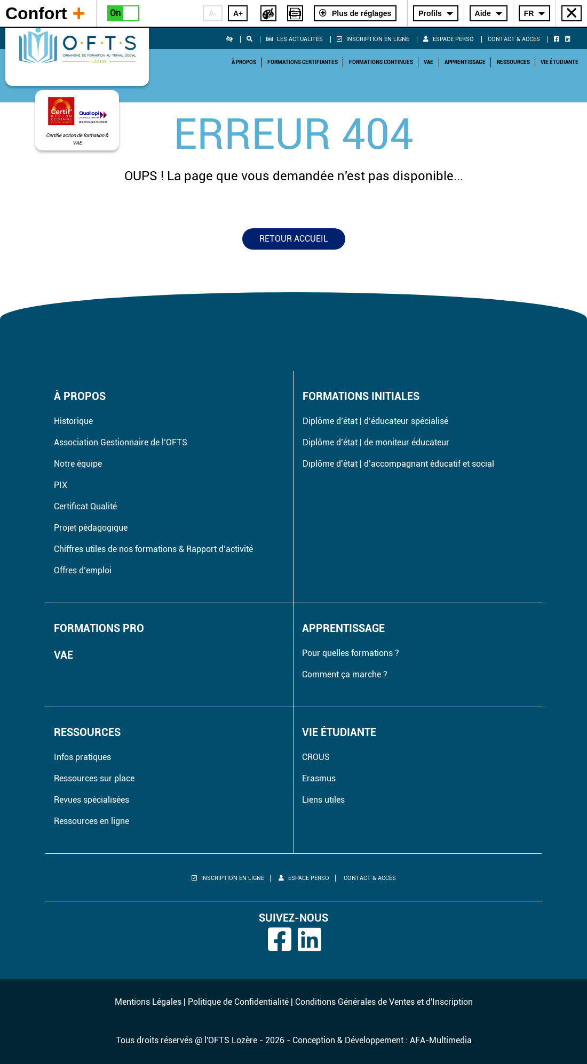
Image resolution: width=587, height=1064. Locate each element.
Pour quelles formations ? (350, 653)
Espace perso (448, 39)
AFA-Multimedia (441, 1040)
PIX (60, 485)
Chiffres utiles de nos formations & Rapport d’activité (153, 549)
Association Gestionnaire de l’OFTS (120, 442)
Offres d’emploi (83, 570)
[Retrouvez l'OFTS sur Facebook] (559, 39)
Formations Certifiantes (302, 62)
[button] (233, 39)
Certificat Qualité (85, 506)
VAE (428, 62)
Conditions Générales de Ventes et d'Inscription (384, 1002)
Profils (430, 13)
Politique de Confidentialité (238, 1002)
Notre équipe (78, 464)
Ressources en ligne (91, 821)
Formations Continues (381, 62)
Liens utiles (323, 800)
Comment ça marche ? (344, 674)
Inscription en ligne (373, 39)
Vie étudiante (559, 62)
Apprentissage (465, 62)
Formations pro (99, 628)
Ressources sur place (94, 778)
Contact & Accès (514, 39)
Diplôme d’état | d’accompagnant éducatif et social (398, 464)
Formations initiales (361, 396)
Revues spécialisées (91, 800)
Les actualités (294, 39)
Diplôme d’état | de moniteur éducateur (376, 442)
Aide (483, 13)
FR (529, 13)
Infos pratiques (82, 757)
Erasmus (319, 778)
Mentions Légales (148, 1002)
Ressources (513, 62)
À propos (244, 62)
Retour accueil (293, 239)
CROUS (316, 757)
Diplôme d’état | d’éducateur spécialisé (375, 421)
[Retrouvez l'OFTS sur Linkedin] (570, 39)
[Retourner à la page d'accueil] (77, 47)
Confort (45, 13)
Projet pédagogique (91, 528)
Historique (73, 421)
